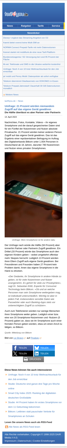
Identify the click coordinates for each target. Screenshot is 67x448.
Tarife (41, 25)
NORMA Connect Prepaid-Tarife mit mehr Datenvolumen (29, 47)
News (10, 25)
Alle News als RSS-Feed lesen (24, 426)
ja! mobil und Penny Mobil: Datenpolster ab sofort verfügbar (30, 76)
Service (56, 25)
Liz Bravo (18, 338)
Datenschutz (24, 440)
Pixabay (35, 338)
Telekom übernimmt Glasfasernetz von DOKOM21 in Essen (30, 81)
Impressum (10, 440)
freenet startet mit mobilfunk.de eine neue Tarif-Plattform (29, 52)
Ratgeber (26, 25)
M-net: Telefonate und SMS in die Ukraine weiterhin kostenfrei (31, 64)
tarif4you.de (10, 101)
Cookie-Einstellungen (44, 440)
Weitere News (12, 94)
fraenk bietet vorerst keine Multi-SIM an (21, 42)
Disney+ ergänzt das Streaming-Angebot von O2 (25, 38)
